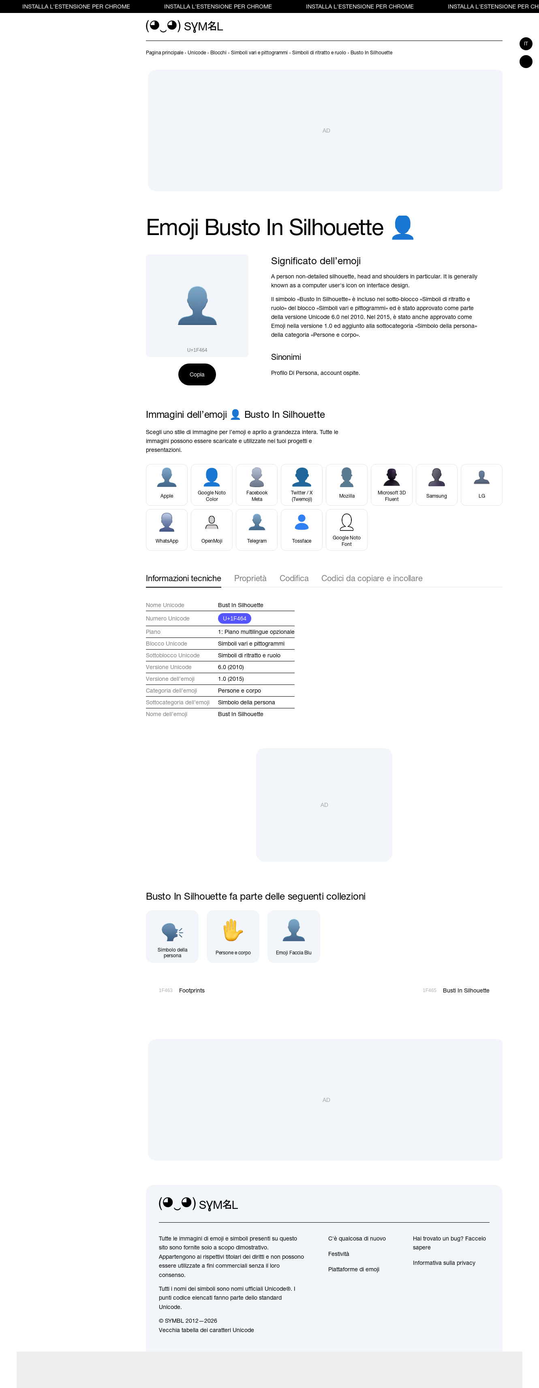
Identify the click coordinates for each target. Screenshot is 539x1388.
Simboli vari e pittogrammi (251, 643)
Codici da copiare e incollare (371, 578)
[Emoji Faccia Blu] (293, 936)
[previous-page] (164, 52)
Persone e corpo (239, 690)
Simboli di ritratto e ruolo (249, 655)
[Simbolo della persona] (172, 936)
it (526, 44)
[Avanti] (498, 53)
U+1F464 (234, 618)
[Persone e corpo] (233, 936)
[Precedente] (483, 53)
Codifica (294, 578)
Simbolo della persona (246, 702)
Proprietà (250, 578)
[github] (465, 1204)
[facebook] (483, 1204)
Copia (197, 374)
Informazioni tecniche (183, 578)
